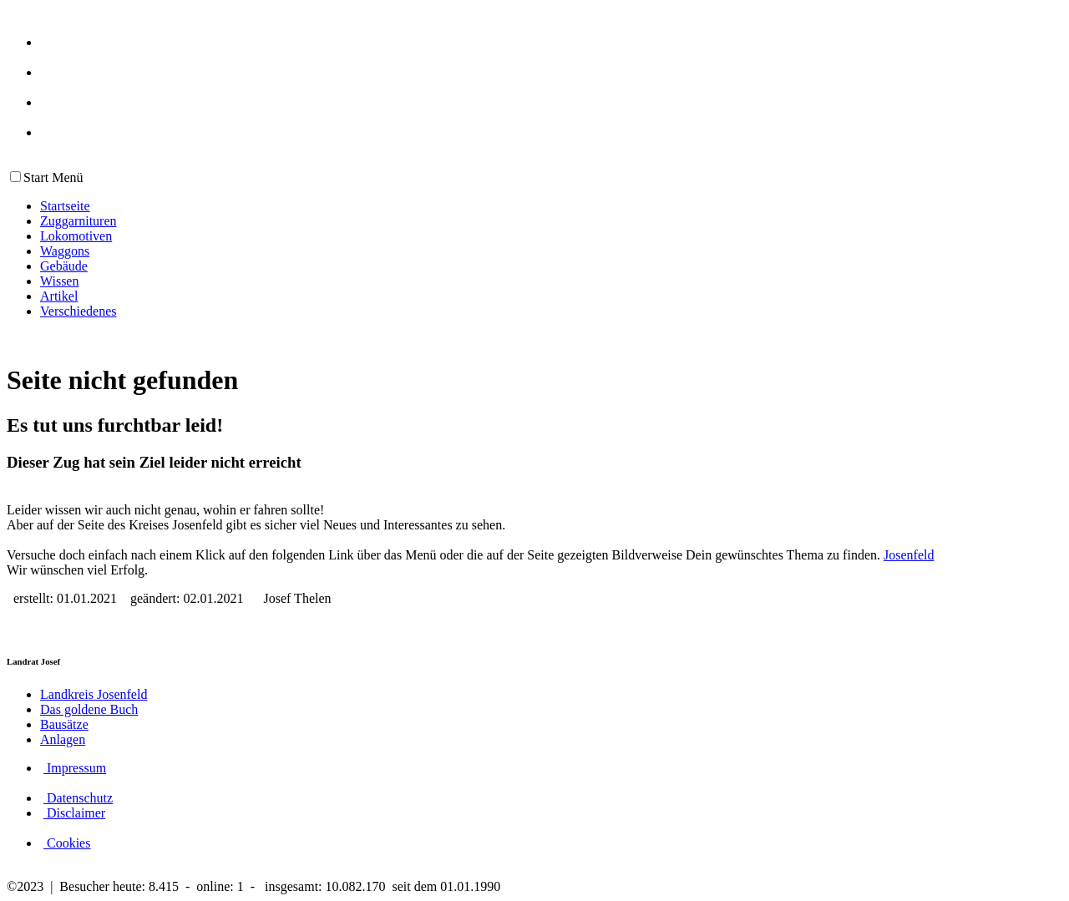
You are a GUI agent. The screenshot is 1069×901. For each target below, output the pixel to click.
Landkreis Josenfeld (93, 694)
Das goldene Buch (89, 709)
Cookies (66, 843)
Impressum (74, 768)
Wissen (59, 281)
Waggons (64, 251)
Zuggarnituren (78, 221)
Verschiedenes (78, 311)
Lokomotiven (76, 236)
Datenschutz (78, 798)
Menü (65, 177)
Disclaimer (74, 813)
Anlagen (62, 739)
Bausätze (64, 724)
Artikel (59, 296)
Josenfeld (909, 555)
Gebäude (64, 266)
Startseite (65, 206)
